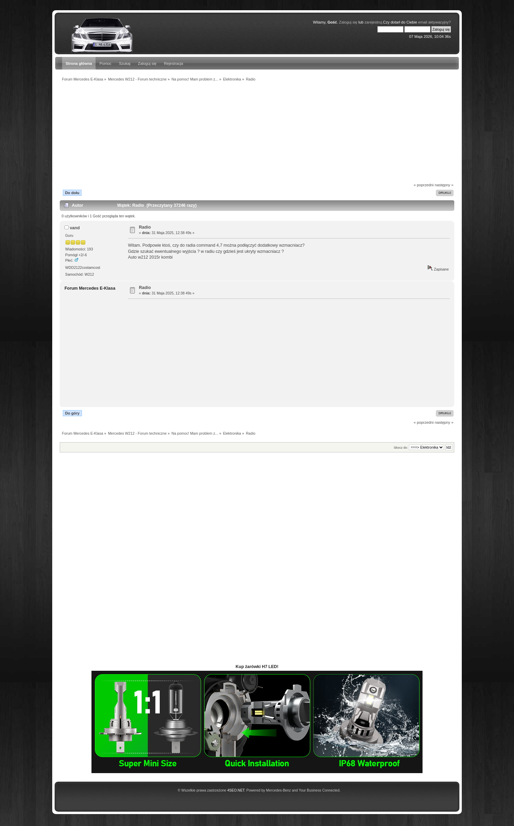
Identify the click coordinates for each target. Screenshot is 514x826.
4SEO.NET (235, 790)
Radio (145, 227)
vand (75, 228)
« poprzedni (424, 185)
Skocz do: (401, 447)
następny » (444, 185)
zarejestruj (373, 22)
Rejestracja (173, 63)
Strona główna (79, 63)
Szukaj (124, 63)
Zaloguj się (348, 22)
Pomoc (106, 63)
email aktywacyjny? (434, 22)
